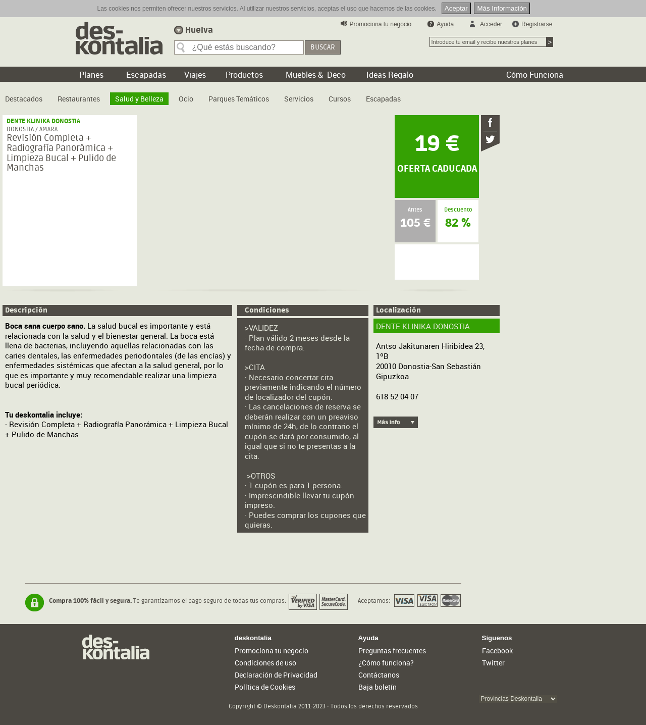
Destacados (23, 98)
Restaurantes (79, 98)
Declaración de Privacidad (276, 675)
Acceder (491, 24)
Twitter (493, 662)
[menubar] (205, 95)
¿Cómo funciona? (386, 662)
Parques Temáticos (238, 98)
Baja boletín (377, 687)
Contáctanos (378, 675)
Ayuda (445, 24)
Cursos (340, 98)
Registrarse (536, 24)
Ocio (186, 98)
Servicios (298, 98)
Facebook (497, 650)
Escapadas (383, 98)
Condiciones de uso (265, 662)
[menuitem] (23, 95)
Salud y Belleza (139, 98)
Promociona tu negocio (381, 24)
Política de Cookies (265, 687)
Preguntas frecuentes (392, 650)
